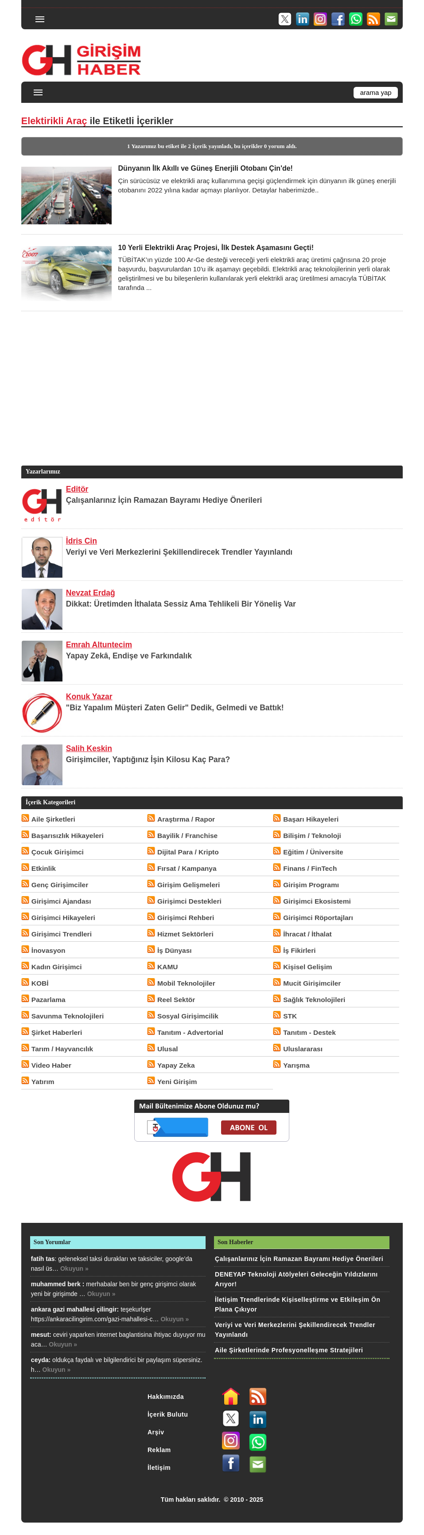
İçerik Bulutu (168, 1414)
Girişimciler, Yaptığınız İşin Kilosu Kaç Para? (148, 759)
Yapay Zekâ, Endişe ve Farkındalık (129, 655)
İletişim (159, 1467)
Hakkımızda (166, 1396)
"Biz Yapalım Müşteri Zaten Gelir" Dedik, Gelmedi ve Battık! (175, 707)
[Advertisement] (210, 401)
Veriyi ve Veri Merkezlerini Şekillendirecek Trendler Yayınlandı (179, 552)
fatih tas (43, 1258)
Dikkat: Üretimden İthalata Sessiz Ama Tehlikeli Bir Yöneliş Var (181, 603)
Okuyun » (74, 1268)
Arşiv (156, 1432)
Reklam (159, 1449)
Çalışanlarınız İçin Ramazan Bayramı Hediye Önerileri (164, 500)
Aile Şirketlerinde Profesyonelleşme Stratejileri (289, 1350)
